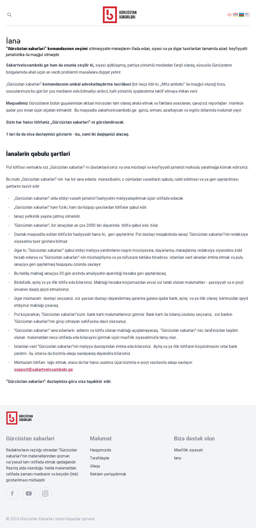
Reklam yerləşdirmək (108, 474)
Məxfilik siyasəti (188, 450)
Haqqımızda (100, 450)
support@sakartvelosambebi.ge (43, 369)
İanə (177, 458)
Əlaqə (95, 466)
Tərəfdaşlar (100, 458)
